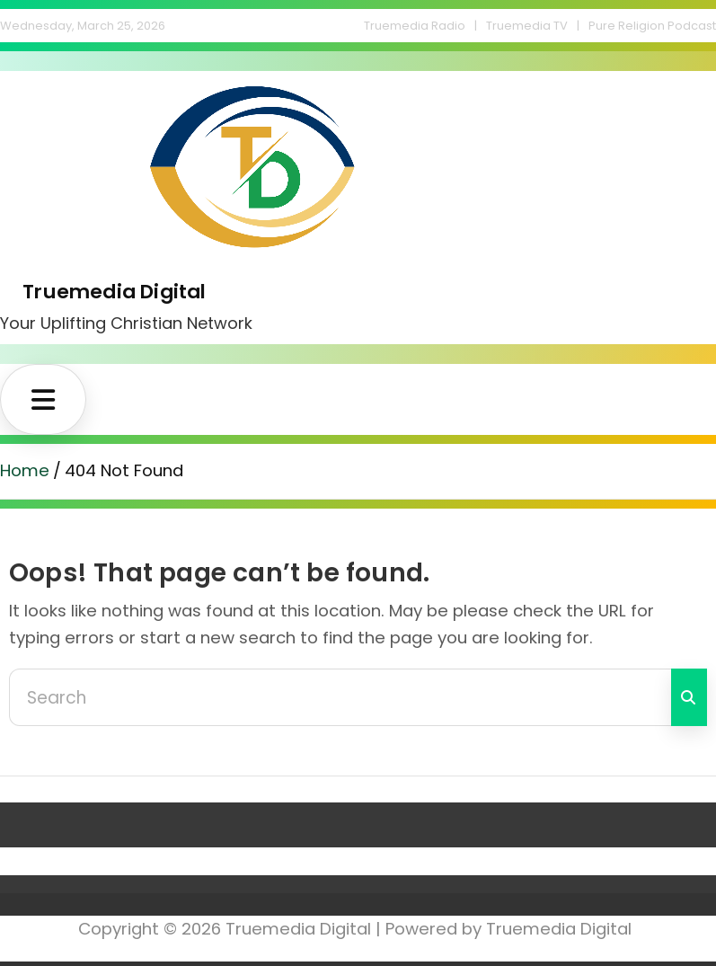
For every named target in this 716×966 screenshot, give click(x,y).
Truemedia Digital (114, 291)
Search (689, 697)
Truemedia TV (527, 25)
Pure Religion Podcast (652, 25)
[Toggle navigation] (43, 399)
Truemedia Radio (414, 25)
